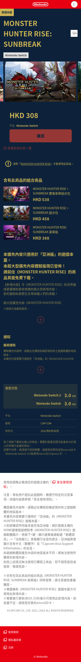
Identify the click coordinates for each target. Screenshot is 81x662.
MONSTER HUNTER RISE (36, 164)
